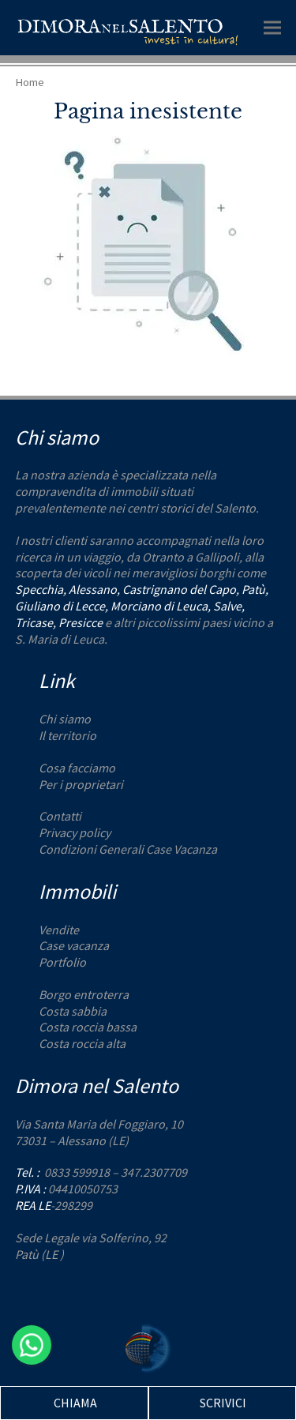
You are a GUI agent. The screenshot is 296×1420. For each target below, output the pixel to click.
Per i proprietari (81, 784)
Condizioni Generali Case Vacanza (128, 849)
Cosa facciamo (77, 768)
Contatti (60, 816)
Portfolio (62, 962)
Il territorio (67, 735)
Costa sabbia (73, 1011)
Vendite (59, 929)
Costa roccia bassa (88, 1027)
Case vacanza (74, 945)
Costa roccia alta (82, 1043)
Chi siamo (65, 719)
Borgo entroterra (84, 994)
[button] (272, 27)
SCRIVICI (223, 1403)
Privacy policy (75, 832)
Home (29, 81)
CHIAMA (75, 1403)
